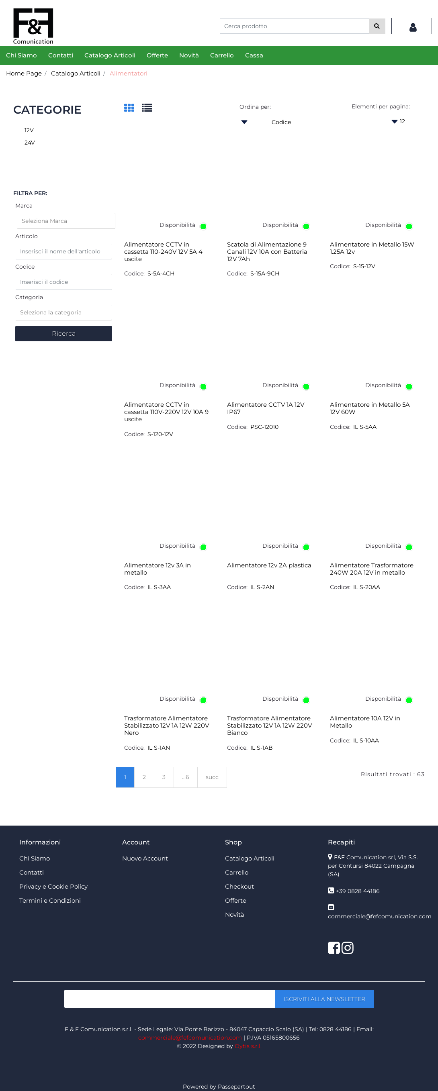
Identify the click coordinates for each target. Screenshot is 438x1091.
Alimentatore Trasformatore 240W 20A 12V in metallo (371, 569)
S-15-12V (364, 266)
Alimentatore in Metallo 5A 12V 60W (370, 408)
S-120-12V (160, 434)
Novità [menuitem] (189, 55)
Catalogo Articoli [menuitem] (109, 55)
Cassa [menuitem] (254, 55)
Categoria (29, 297)
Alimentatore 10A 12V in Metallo (365, 722)
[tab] (133, 108)
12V (29, 130)
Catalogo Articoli (75, 73)
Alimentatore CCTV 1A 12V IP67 (265, 408)
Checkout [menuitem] (239, 886)
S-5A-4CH (160, 273)
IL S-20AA (366, 587)
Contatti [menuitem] (60, 55)
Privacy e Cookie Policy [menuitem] (53, 886)
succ (212, 777)
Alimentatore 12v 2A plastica (269, 565)
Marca (24, 205)
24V (30, 142)
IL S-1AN (158, 747)
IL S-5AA (365, 426)
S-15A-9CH (264, 273)
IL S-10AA (366, 740)
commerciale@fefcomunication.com (380, 916)
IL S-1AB (261, 747)
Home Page (24, 73)
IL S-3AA (159, 587)
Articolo (26, 236)
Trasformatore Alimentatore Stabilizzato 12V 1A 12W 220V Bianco (269, 725)
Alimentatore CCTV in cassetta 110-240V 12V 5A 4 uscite (163, 252)
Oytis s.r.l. (248, 1046)
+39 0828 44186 (358, 891)
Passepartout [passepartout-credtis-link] (236, 1086)
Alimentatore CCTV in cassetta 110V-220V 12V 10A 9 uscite (166, 412)
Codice (25, 266)
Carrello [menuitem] (222, 55)
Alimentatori (128, 73)
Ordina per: (255, 106)
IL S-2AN (262, 587)
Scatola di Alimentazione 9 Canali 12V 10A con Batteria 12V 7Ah (267, 252)
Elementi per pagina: (381, 106)
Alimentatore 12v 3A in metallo (157, 569)
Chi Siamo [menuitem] (21, 55)
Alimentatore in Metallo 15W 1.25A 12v (372, 248)
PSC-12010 (264, 426)
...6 (185, 777)
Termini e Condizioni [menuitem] (50, 900)
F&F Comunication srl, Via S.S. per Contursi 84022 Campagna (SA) (373, 866)
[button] (377, 26)
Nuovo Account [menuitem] (145, 858)
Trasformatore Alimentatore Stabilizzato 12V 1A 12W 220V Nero (166, 725)
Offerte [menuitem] (157, 55)
